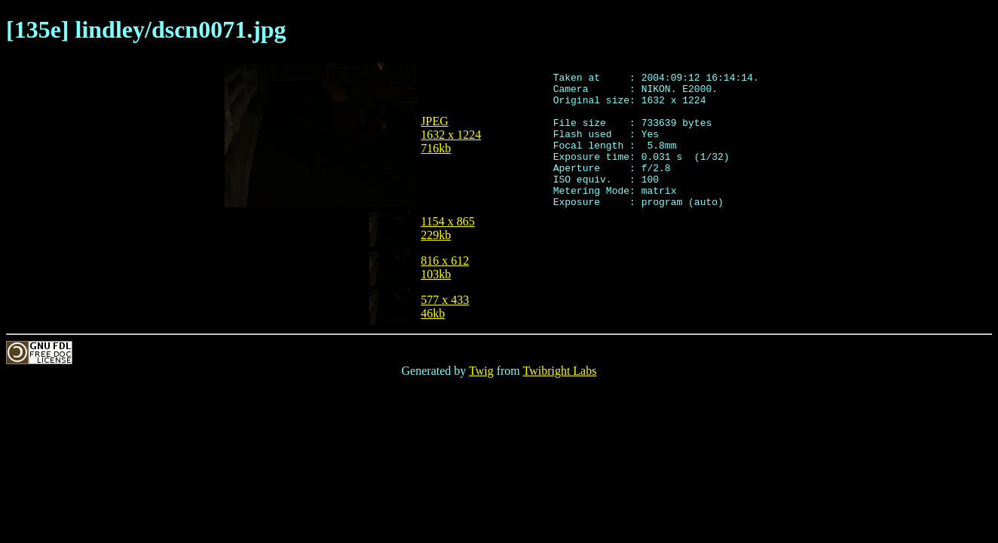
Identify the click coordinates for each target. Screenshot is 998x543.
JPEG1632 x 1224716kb (451, 135)
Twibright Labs (559, 370)
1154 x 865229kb (447, 228)
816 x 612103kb (445, 267)
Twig (481, 370)
